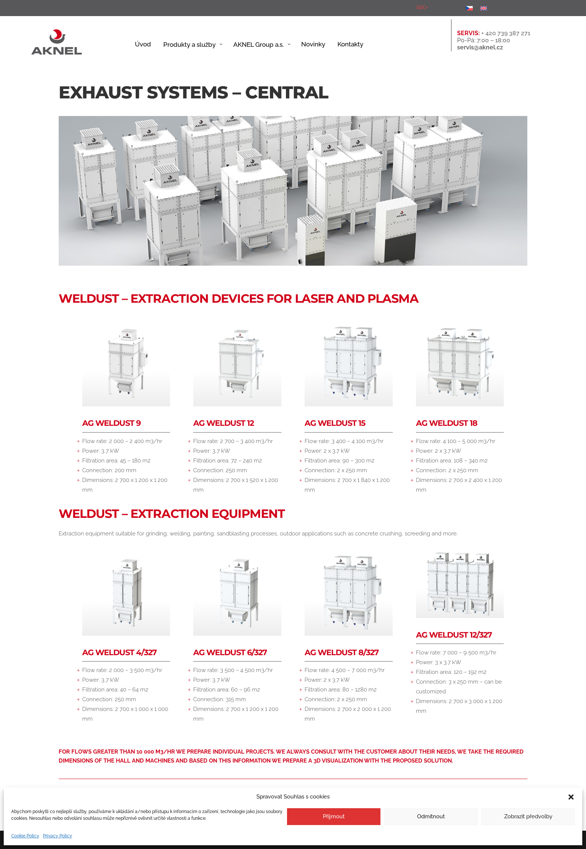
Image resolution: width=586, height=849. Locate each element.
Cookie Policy (25, 836)
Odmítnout (431, 816)
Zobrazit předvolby (528, 816)
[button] (571, 797)
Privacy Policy (57, 836)
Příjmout (334, 816)
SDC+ (422, 7)
